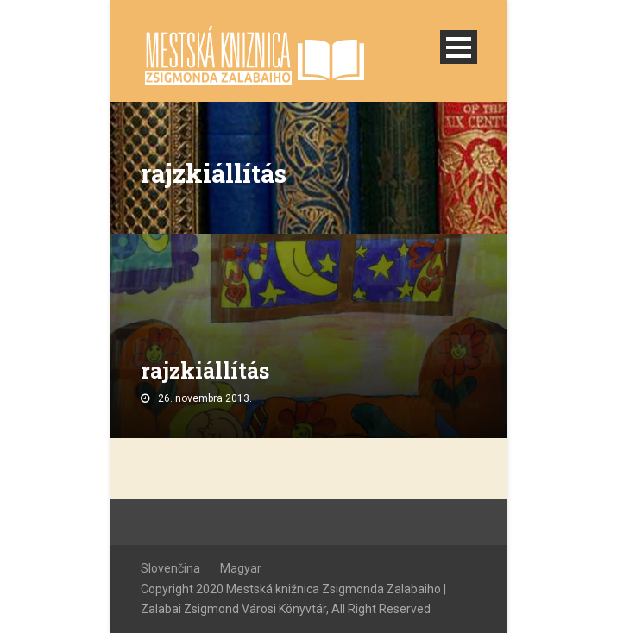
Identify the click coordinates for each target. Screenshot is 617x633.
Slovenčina (170, 568)
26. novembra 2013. (205, 398)
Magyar (240, 568)
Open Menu (458, 47)
